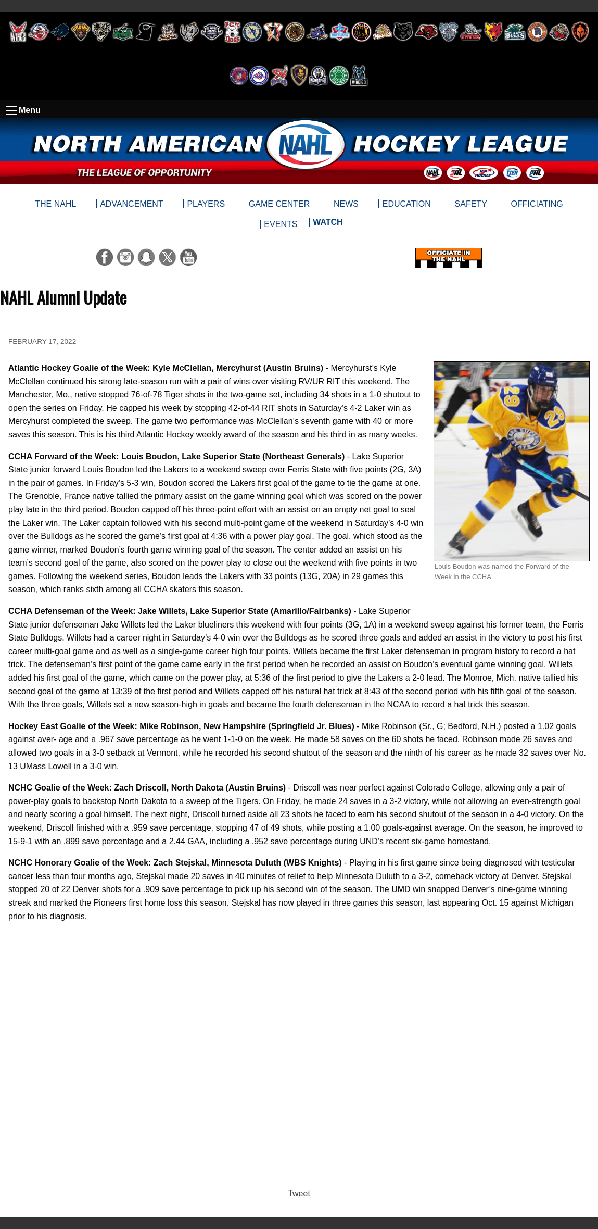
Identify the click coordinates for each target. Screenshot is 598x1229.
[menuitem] (327, 224)
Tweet (299, 1193)
